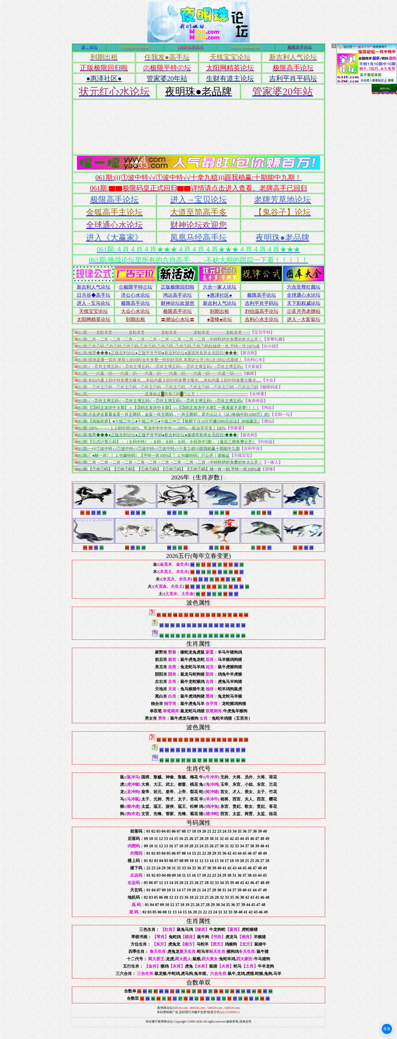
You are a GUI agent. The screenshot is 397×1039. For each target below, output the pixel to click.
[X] (334, 46)
